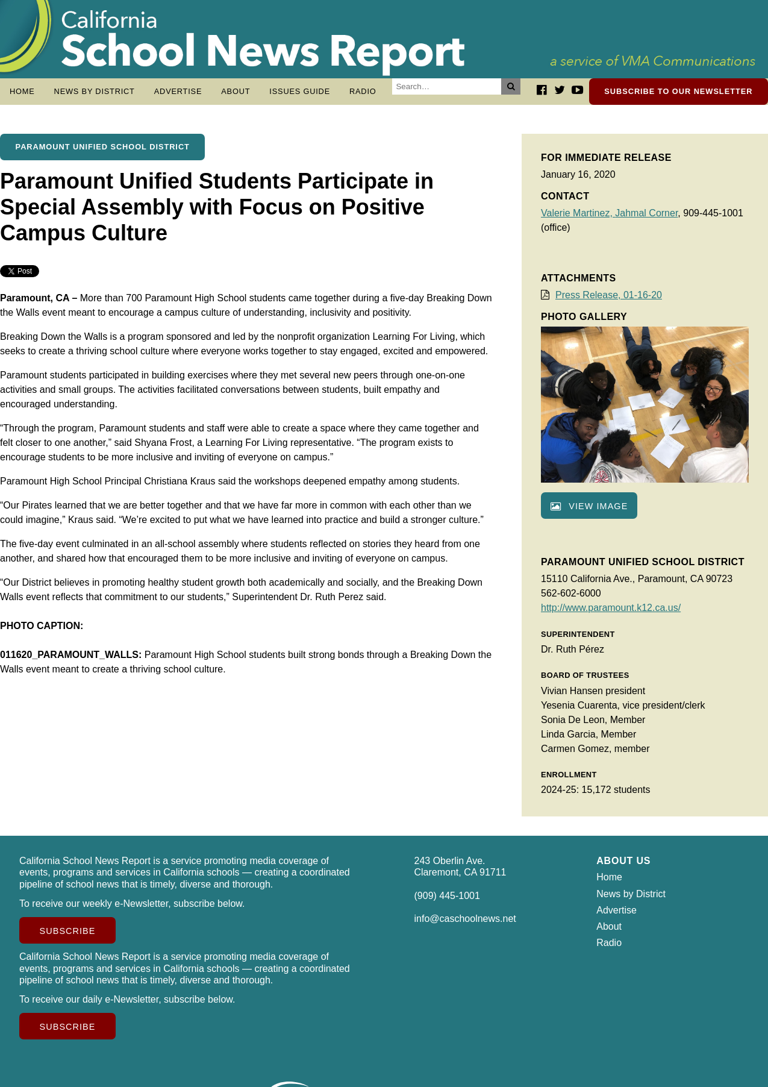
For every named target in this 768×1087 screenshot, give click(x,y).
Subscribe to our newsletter (678, 91)
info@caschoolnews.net (465, 924)
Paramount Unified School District (103, 152)
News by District (94, 91)
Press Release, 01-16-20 (608, 301)
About (235, 91)
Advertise (178, 91)
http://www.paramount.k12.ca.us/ (611, 614)
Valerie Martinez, (578, 219)
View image (589, 512)
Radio (362, 91)
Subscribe (68, 937)
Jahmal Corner (646, 219)
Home (22, 91)
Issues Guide (299, 91)
